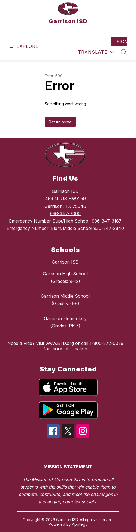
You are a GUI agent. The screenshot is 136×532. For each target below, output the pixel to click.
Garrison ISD (65, 262)
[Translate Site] (96, 52)
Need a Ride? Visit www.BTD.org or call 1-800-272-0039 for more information (65, 346)
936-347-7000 (65, 213)
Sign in (122, 41)
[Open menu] (23, 46)
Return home (60, 122)
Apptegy (79, 524)
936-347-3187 (107, 221)
